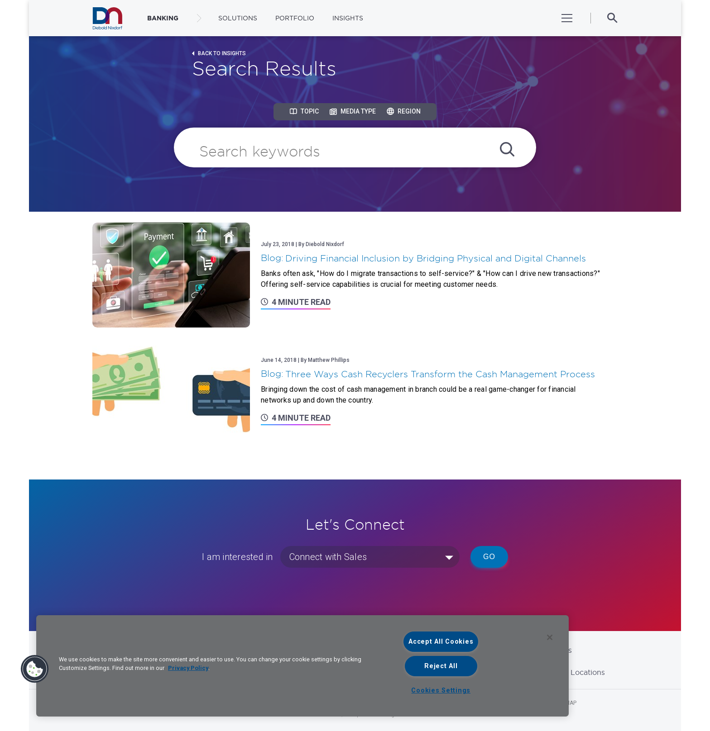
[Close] (550, 637)
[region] (302, 666)
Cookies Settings (440, 690)
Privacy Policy (188, 668)
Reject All (440, 666)
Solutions (237, 18)
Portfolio (294, 18)
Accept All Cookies (440, 642)
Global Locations (575, 672)
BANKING (162, 18)
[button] (34, 669)
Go (489, 556)
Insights (347, 18)
